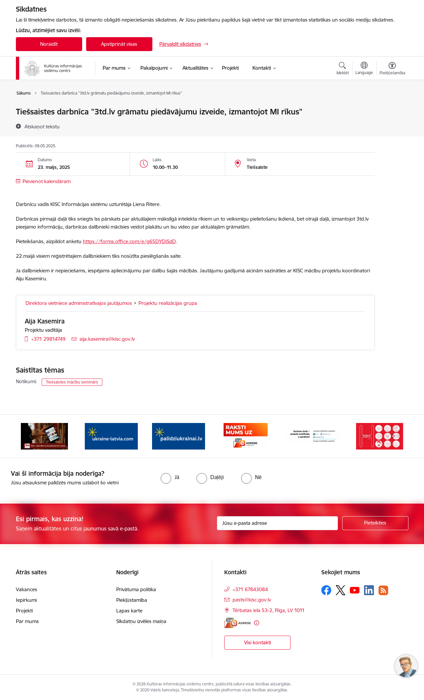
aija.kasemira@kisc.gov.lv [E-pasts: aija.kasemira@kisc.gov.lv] (107, 339)
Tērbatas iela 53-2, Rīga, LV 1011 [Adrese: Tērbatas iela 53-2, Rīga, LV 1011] (269, 610)
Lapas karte (129, 610)
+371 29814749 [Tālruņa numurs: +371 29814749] (48, 339)
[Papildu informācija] (256, 622)
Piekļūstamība (131, 600)
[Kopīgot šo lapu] (392, 125)
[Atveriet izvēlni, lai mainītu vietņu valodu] (364, 69)
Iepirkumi (26, 600)
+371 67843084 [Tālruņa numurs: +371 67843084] (250, 589)
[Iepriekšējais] (31, 436)
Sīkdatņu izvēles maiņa (141, 621)
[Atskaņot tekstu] (42, 126)
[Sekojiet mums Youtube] (355, 590)
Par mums (27, 621)
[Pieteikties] (375, 523)
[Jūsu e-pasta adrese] (277, 523)
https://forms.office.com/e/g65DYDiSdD (129, 241)
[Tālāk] (393, 436)
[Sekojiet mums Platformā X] (340, 590)
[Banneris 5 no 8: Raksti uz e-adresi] (246, 436)
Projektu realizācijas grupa (167, 303)
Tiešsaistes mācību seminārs (72, 382)
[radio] (170, 477)
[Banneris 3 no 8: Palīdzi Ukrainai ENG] (111, 436)
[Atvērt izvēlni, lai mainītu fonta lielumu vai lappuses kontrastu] (392, 69)
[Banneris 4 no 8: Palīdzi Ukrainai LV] (178, 436)
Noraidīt (49, 44)
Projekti (24, 610)
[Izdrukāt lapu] (392, 109)
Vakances (26, 589)
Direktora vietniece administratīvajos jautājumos (79, 303)
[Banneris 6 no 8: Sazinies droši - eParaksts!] (313, 436)
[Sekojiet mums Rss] (383, 590)
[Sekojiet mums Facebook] (326, 590)
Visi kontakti (257, 642)
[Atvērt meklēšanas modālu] (342, 69)
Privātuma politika (136, 589)
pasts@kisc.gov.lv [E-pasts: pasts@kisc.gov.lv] (252, 599)
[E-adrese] (237, 622)
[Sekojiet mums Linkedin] (369, 590)
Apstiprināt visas (119, 44)
